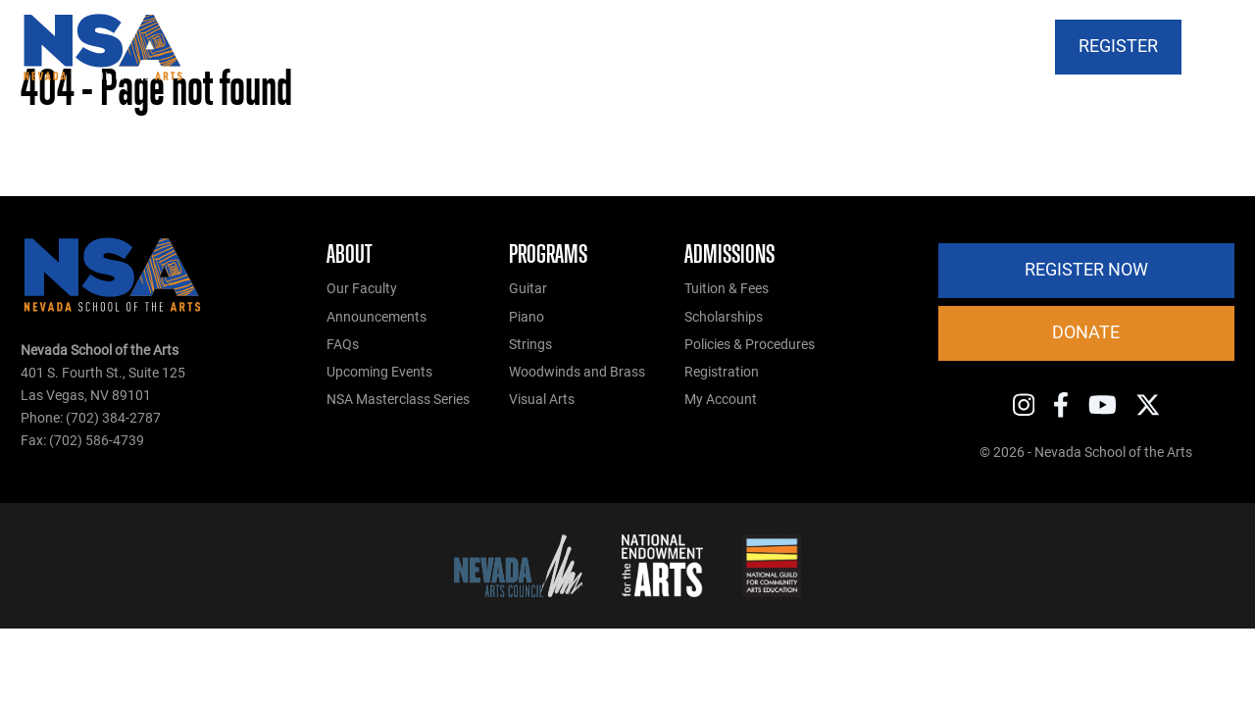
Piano (526, 317)
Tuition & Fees (726, 288)
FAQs (342, 344)
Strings (530, 344)
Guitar (528, 288)
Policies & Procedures (749, 344)
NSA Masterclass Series (398, 399)
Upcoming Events (379, 372)
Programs (548, 254)
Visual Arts (542, 399)
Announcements (376, 317)
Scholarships (723, 317)
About (349, 254)
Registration (721, 372)
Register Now (1086, 269)
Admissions (729, 254)
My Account (720, 399)
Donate (1086, 332)
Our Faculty (361, 288)
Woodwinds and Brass (577, 372)
